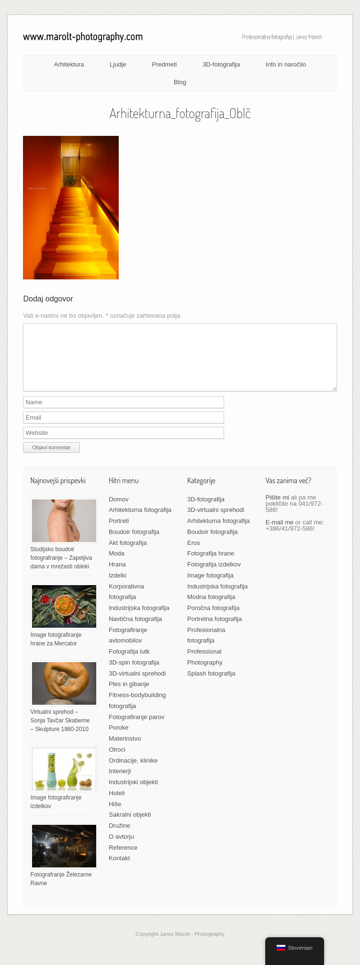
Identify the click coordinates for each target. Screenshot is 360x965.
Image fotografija (210, 586)
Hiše (115, 815)
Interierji (120, 782)
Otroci (117, 761)
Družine (119, 837)
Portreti (119, 532)
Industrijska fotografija (139, 619)
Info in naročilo (286, 64)
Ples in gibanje (129, 695)
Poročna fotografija (213, 619)
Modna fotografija (211, 608)
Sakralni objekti (130, 826)
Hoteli (116, 804)
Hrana (117, 575)
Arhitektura (69, 64)
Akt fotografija (128, 554)
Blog (180, 82)
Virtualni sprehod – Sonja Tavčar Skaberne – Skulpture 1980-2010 (60, 732)
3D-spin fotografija (134, 673)
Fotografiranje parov (136, 728)
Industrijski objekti (133, 793)
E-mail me (280, 533)
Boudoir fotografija (134, 543)
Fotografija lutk (129, 662)
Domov (118, 510)
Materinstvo (125, 750)
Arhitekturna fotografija (140, 521)
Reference (123, 859)
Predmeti (164, 64)
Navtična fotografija (135, 630)
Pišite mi (277, 508)
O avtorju (121, 848)
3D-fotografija (221, 64)
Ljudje (118, 64)
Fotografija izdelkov (214, 575)
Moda (116, 564)
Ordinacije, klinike (133, 772)
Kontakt (119, 869)
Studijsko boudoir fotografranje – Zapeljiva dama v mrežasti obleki (61, 569)
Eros (193, 554)
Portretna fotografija (214, 630)
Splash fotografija (211, 684)
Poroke (118, 739)
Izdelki (117, 586)
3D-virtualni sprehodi (137, 684)
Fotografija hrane (210, 564)
